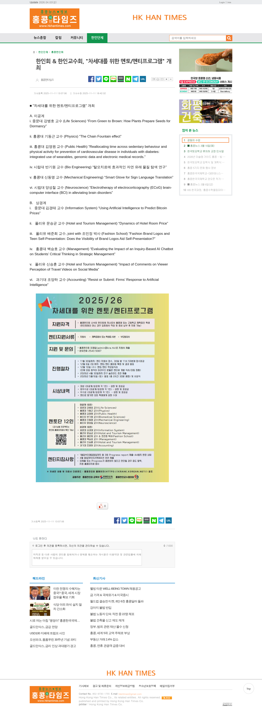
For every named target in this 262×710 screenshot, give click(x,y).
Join (229, 2)
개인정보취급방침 (125, 686)
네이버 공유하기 (128, 79)
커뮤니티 (77, 37)
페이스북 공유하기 (91, 79)
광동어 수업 (193, 140)
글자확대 (166, 79)
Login (222, 2)
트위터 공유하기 (99, 79)
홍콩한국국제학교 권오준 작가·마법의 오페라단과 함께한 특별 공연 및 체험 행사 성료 (206, 179)
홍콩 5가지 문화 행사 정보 (201, 167)
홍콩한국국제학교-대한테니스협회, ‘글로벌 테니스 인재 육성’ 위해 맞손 (206, 173)
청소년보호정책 (147, 686)
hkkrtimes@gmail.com (130, 693)
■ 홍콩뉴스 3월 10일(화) (200, 145)
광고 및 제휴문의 (102, 686)
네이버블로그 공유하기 (113, 79)
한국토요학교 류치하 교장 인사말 (205, 151)
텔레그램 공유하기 (135, 79)
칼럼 (58, 37)
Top (248, 688)
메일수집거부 (167, 686)
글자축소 (170, 79)
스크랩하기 (153, 79)
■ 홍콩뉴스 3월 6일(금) (200, 184)
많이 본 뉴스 (188, 130)
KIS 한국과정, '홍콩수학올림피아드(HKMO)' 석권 (206, 190)
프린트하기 (158, 79)
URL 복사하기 (143, 79)
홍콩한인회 (57, 52)
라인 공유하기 (106, 79)
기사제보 (84, 686)
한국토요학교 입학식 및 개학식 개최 (206, 162)
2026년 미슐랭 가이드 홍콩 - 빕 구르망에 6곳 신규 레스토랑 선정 (206, 156)
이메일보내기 (162, 79)
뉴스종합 (40, 37)
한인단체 (97, 37)
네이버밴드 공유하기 (121, 79)
